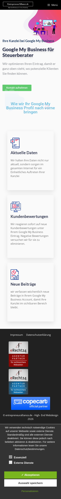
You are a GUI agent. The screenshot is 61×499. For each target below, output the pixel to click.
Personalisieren (29, 491)
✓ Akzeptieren (30, 474)
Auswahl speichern (30, 483)
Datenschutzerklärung (38, 334)
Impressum (16, 334)
